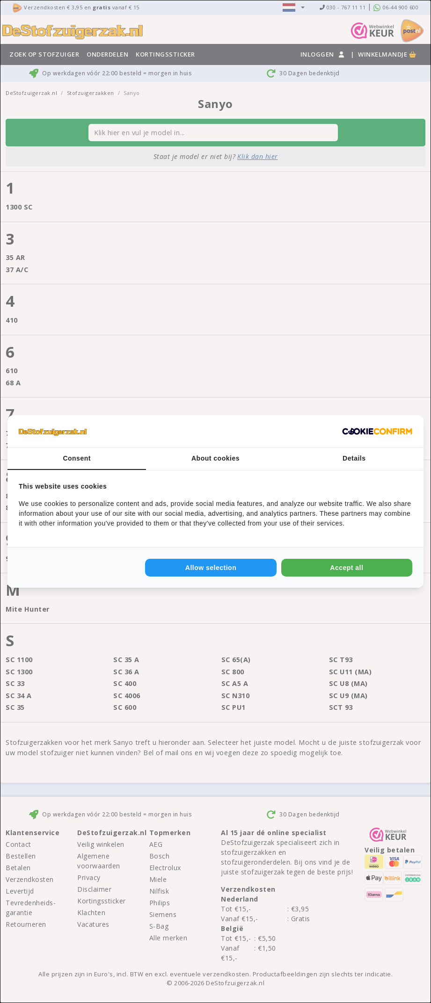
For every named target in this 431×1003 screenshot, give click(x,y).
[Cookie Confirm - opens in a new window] (377, 431)
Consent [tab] (77, 458)
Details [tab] (354, 458)
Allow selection (210, 567)
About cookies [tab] (215, 458)
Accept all (346, 567)
